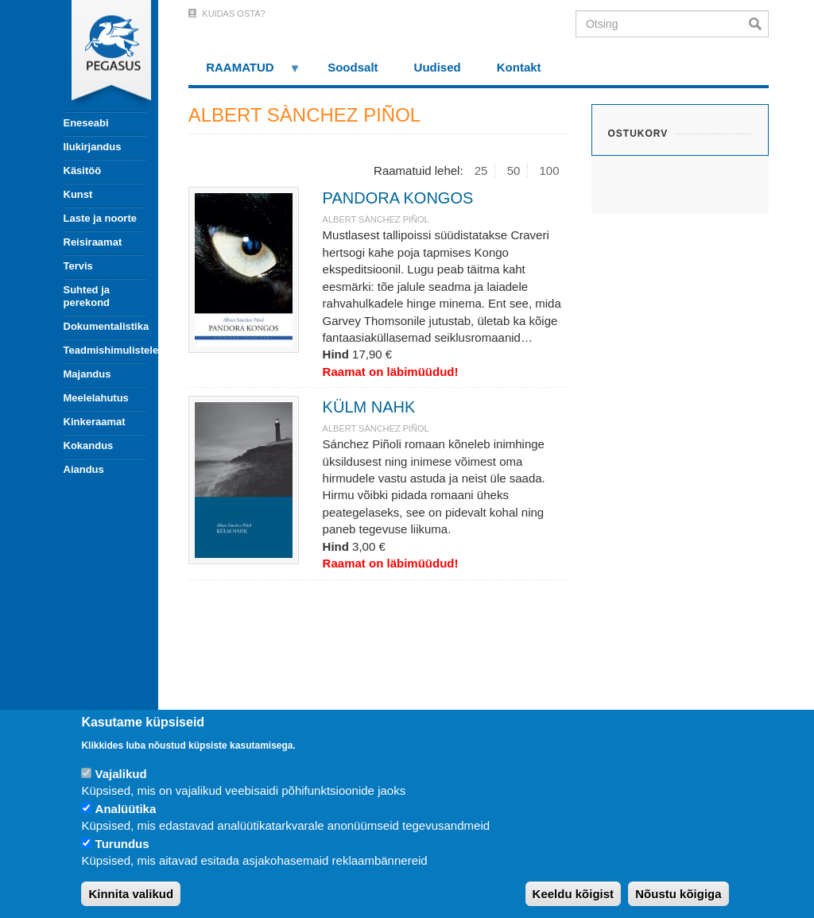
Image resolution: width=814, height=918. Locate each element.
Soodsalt (353, 67)
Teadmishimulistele (105, 350)
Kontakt (519, 67)
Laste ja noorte (100, 218)
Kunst (78, 194)
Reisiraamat (93, 242)
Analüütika (126, 808)
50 (514, 170)
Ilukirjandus (93, 147)
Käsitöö (83, 170)
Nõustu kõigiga (678, 894)
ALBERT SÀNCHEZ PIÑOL (376, 219)
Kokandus (89, 445)
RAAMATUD (244, 72)
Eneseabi (86, 123)
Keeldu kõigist (573, 894)
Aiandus (84, 469)
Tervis (78, 266)
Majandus (87, 374)
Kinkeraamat (95, 422)
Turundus (122, 843)
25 (481, 170)
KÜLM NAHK (369, 407)
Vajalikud (121, 773)
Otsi (759, 24)
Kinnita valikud (130, 894)
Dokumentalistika (105, 326)
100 (550, 170)
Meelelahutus (96, 398)
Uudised (437, 67)
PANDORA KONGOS (398, 198)
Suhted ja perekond (87, 296)
